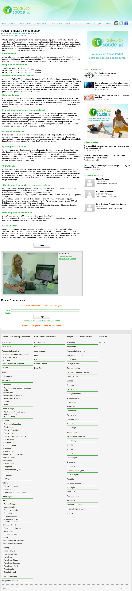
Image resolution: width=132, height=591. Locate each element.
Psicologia (8, 557)
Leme (36, 355)
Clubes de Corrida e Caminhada (16, 354)
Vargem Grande (40, 364)
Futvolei (7, 360)
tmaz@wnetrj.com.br (67, 259)
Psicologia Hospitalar (12, 563)
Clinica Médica (10, 439)
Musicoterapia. (10, 551)
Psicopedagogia (10, 516)
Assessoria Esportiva (75, 355)
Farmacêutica (9, 504)
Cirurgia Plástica (10, 433)
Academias (6, 342)
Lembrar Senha (53, 321)
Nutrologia (8, 460)
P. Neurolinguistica (11, 510)
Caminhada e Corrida (12, 528)
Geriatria (7, 448)
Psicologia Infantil (11, 566)
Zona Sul (37, 368)
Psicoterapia (9, 569)
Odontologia (7, 496)
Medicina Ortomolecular (13, 454)
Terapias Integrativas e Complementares (13, 520)
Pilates (6, 401)
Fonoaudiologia (10, 416)
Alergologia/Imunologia (13, 424)
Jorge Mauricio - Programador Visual (120, 588)
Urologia (7, 479)
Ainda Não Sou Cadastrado (35, 321)
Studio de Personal (9, 576)
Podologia (8, 513)
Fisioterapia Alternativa (13, 395)
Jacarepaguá (39, 351)
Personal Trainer (10, 534)
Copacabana (39, 347)
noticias (70, 445)
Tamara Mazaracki (20, 33)
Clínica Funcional (11, 486)
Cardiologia (8, 427)
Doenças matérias (74, 394)
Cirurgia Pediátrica (11, 430)
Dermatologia (9, 442)
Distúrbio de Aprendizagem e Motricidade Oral (15, 413)
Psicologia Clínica (11, 560)
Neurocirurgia (9, 457)
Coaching (6, 372)
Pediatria (7, 473)
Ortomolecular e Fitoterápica (15, 492)
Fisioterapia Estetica (12, 398)
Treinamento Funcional (13, 543)
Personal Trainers (74, 483)
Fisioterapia (8, 392)
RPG (6, 404)
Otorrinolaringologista (12, 469)
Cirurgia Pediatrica (74, 364)
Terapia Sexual (10, 572)
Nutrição (7, 489)
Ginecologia (8, 451)
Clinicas (5, 368)
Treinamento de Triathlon (14, 363)
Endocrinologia (10, 445)
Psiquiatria (8, 476)
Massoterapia (9, 507)
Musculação (8, 531)
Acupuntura (6, 347)
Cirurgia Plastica (73, 368)
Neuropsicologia (10, 554)
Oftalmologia (9, 463)
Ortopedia (8, 466)
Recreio (37, 359)
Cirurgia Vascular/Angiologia (15, 436)
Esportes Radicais (11, 357)
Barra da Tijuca (40, 342)
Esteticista (6, 380)
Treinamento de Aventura (14, 540)
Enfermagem (7, 376)
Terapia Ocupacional (10, 581)
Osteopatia (71, 466)
